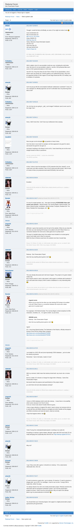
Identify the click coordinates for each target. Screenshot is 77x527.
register (62, 20)
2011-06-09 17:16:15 (32, 441)
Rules (25, 9)
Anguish (8, 224)
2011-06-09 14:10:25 (32, 250)
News (18, 16)
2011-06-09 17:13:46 (32, 425)
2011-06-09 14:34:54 (32, 294)
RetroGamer (9, 270)
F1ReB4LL (8, 61)
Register (30, 9)
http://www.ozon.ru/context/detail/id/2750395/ (38, 333)
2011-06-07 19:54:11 (32, 117)
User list (20, 9)
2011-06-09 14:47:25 (32, 348)
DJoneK (8, 460)
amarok (7, 82)
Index (14, 9)
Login (36, 9)
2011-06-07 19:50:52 (32, 82)
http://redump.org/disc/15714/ (62, 434)
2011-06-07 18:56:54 (32, 25)
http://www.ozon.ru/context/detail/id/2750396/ (38, 335)
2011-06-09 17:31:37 (32, 476)
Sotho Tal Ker (9, 497)
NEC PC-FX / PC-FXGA (32, 36)
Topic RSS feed (67, 23)
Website (7, 220)
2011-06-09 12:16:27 (32, 198)
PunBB (46, 523)
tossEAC (8, 137)
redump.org (8, 9)
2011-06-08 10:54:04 (32, 177)
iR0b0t (7, 26)
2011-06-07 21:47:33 (32, 162)
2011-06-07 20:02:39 (32, 137)
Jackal (7, 425)
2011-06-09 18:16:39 (32, 497)
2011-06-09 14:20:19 (32, 270)
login (57, 20)
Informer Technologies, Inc (66, 523)
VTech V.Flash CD (31, 49)
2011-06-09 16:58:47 (32, 396)
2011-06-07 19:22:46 (32, 61)
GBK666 (8, 177)
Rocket (7, 198)
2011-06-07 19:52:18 (32, 102)
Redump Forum (11, 4)
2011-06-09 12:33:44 (32, 223)
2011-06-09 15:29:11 (32, 369)
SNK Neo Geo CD (31, 40)
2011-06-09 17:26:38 (32, 460)
